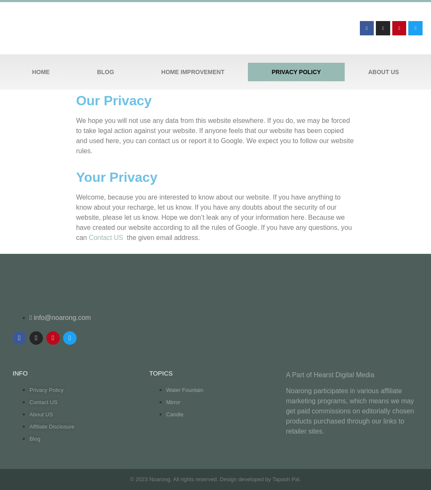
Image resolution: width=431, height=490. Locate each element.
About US (383, 72)
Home (41, 72)
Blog (105, 72)
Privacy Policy (296, 72)
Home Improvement (192, 72)
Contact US (107, 237)
